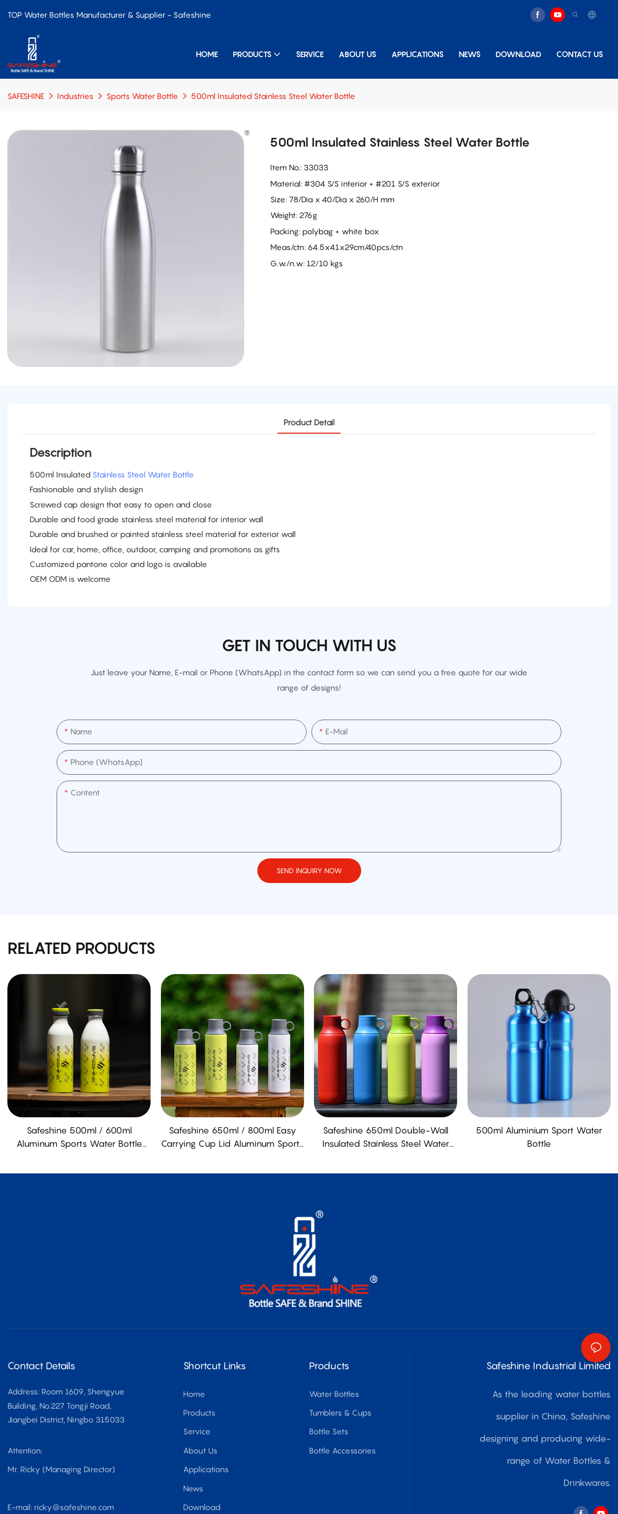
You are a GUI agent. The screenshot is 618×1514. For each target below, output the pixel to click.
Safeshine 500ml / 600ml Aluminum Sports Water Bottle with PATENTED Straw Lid (79, 1137)
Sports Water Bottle (142, 96)
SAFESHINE (25, 96)
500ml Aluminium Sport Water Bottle (539, 1137)
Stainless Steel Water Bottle (143, 474)
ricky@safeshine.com (74, 1507)
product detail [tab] (309, 422)
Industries (75, 96)
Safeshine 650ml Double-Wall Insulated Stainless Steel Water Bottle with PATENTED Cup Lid (385, 1137)
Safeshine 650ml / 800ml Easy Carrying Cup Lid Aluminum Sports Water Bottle (232, 1137)
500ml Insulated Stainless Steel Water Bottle (273, 96)
